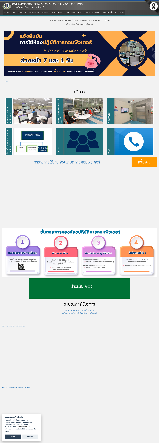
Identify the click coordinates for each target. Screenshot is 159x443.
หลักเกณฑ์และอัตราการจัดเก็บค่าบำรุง (79, 310)
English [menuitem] (121, 12)
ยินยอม (13, 437)
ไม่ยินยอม (30, 437)
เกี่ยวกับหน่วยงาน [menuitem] (18, 13)
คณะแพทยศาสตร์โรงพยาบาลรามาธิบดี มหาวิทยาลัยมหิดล (47, 4)
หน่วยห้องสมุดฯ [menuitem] (34, 12)
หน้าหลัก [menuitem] (7, 12)
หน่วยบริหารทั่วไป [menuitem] (108, 13)
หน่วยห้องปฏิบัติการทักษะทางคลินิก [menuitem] (53, 12)
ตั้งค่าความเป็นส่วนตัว (23, 427)
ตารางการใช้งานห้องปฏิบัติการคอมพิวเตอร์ (67, 162)
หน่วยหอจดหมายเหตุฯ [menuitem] (74, 12)
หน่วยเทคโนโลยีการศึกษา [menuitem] (92, 12)
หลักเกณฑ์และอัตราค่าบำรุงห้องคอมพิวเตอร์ (79, 313)
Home (6, 81)
